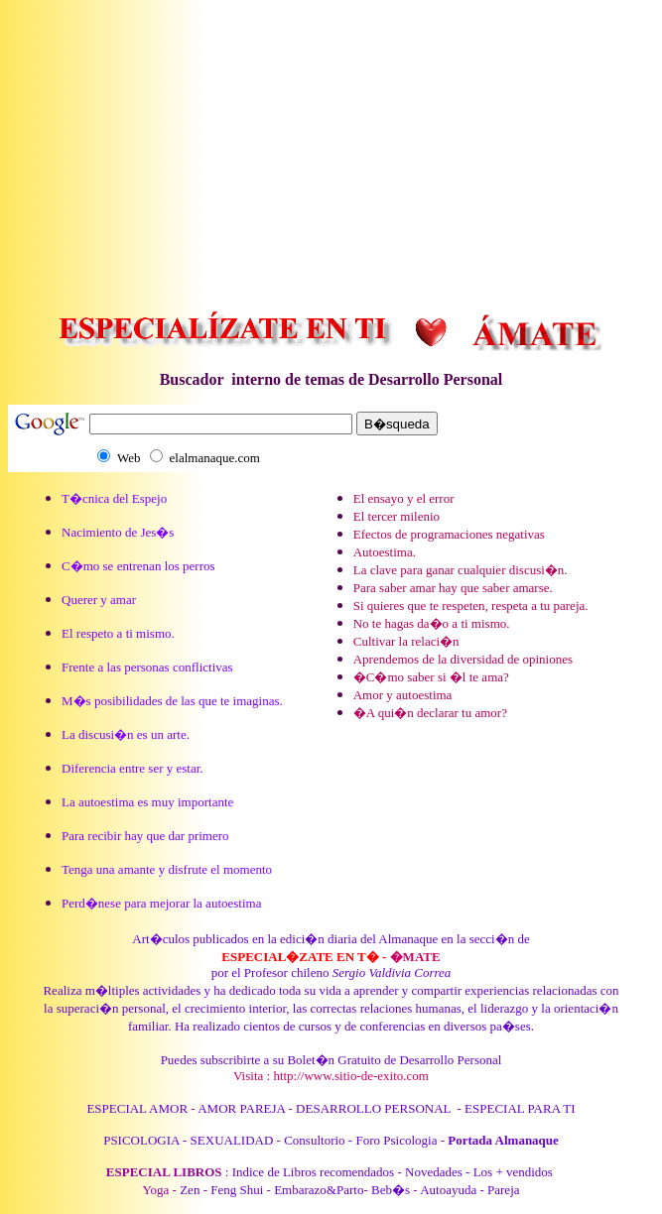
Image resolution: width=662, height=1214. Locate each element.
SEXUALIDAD (232, 1140)
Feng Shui (236, 1189)
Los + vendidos (515, 1171)
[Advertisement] (335, 147)
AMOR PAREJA (241, 1108)
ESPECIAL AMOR (137, 1108)
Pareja (503, 1189)
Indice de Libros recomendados (313, 1171)
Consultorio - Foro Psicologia (360, 1140)
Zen (189, 1189)
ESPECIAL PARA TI (520, 1108)
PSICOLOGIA (141, 1140)
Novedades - (437, 1171)
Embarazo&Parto (318, 1189)
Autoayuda (448, 1189)
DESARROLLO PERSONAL (373, 1108)
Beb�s (390, 1189)
